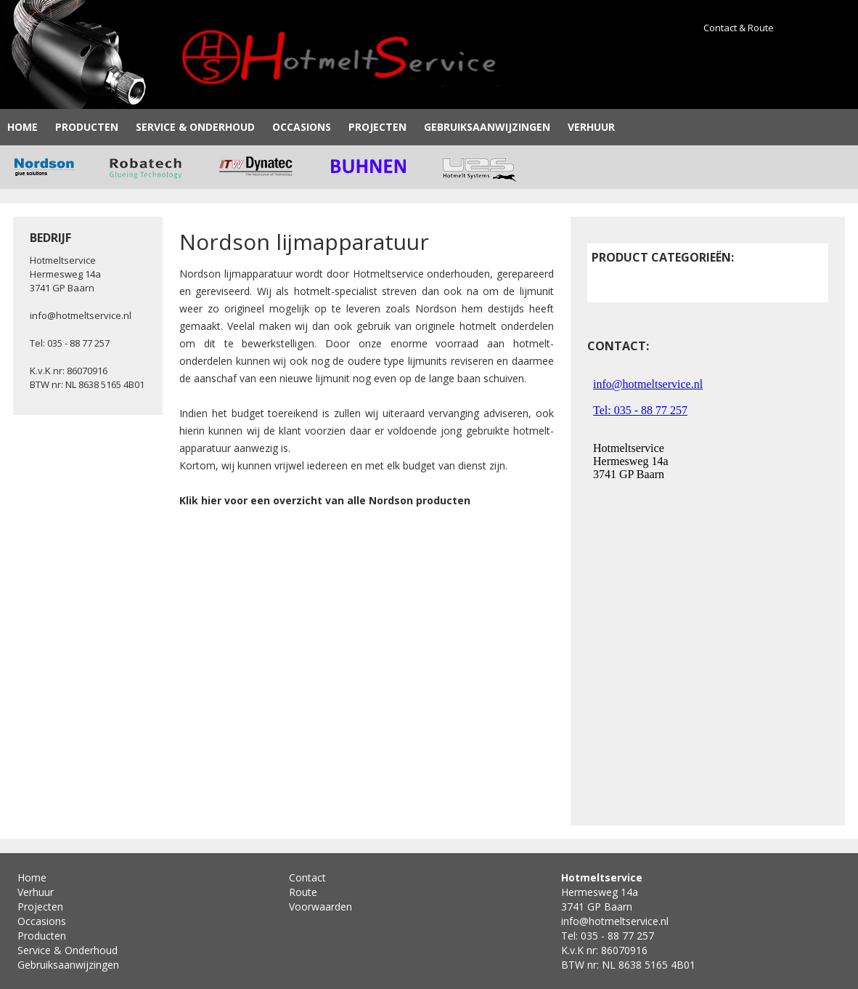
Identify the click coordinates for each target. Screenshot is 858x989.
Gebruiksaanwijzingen (487, 127)
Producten (86, 127)
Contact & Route (738, 27)
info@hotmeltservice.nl (80, 315)
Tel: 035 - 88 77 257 (70, 343)
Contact (307, 877)
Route (303, 892)
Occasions (301, 127)
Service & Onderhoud (195, 127)
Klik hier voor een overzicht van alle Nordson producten (324, 500)
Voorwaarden (320, 906)
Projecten (377, 127)
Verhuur (591, 127)
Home (22, 127)
